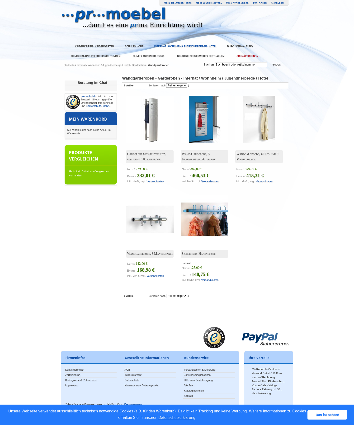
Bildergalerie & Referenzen (80, 380)
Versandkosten (155, 181)
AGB (127, 369)
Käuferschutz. (94, 105)
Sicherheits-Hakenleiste (199, 253)
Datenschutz (132, 380)
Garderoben (139, 65)
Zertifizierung (72, 374)
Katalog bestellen (194, 390)
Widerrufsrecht (133, 374)
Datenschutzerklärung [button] (176, 418)
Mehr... (107, 105)
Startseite (69, 65)
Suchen (208, 64)
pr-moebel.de (88, 96)
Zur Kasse (260, 2)
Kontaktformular (74, 369)
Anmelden (277, 2)
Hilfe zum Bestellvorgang (198, 380)
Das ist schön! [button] (327, 415)
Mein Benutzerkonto (178, 2)
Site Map (189, 385)
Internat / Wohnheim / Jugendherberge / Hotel (103, 65)
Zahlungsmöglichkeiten (197, 374)
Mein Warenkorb (237, 2)
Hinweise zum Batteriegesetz (141, 385)
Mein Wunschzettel (209, 2)
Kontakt (188, 395)
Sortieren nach (157, 85)
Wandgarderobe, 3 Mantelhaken (150, 253)
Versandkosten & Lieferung (199, 369)
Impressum (71, 385)
